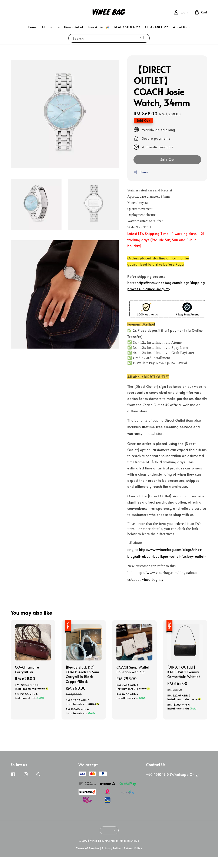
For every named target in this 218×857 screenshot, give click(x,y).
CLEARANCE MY (156, 27)
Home (32, 27)
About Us (179, 27)
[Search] (142, 38)
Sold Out (167, 159)
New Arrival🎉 (98, 27)
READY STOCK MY (127, 27)
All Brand (49, 27)
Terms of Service (87, 848)
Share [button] (141, 172)
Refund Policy (133, 848)
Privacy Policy (111, 848)
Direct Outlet (73, 27)
